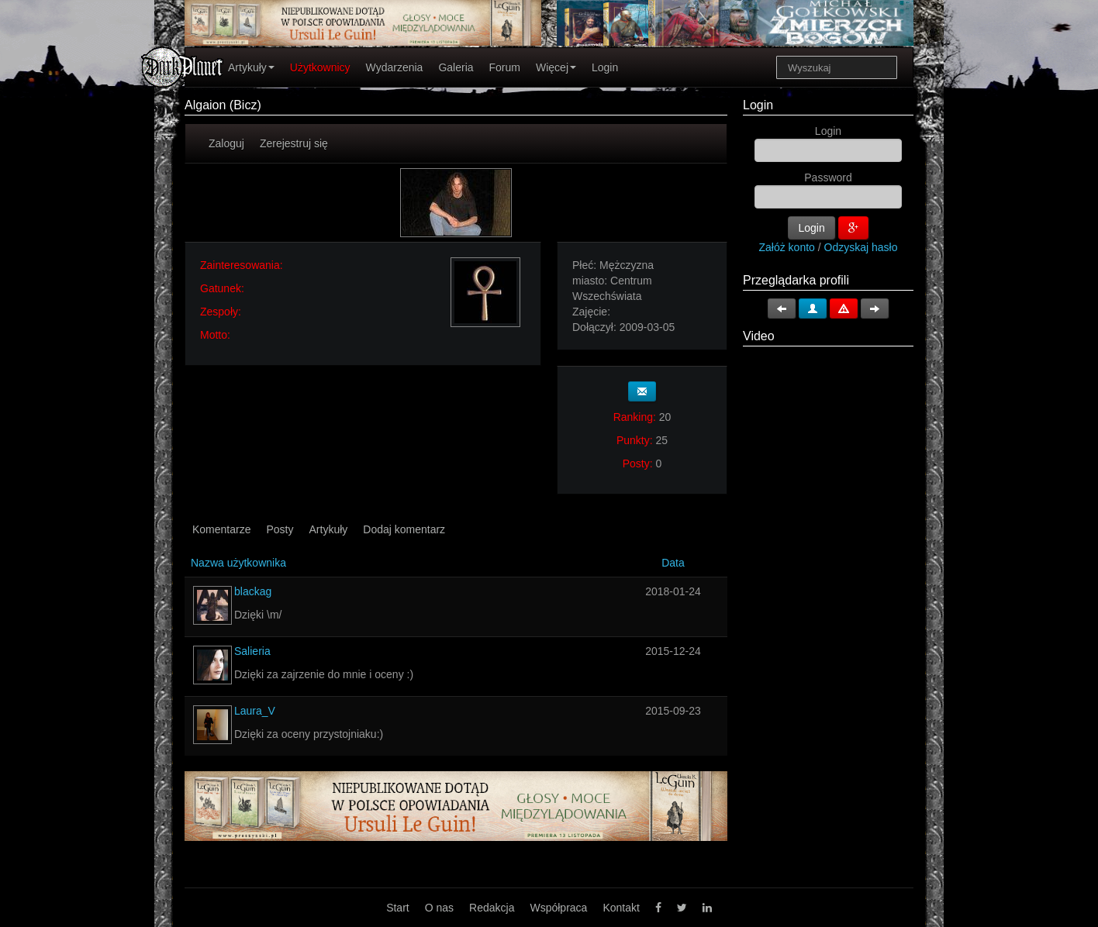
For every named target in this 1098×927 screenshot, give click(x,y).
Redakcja (491, 907)
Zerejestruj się (294, 143)
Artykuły (251, 67)
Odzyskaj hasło (861, 247)
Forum (504, 67)
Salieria (252, 651)
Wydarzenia (394, 67)
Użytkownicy (320, 67)
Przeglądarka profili (796, 280)
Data (673, 563)
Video (759, 336)
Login (605, 67)
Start (397, 907)
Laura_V (254, 711)
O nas (439, 907)
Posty (279, 529)
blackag (252, 591)
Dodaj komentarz (404, 529)
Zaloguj (226, 143)
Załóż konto (787, 247)
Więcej (556, 67)
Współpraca (558, 907)
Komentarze (221, 529)
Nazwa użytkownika (238, 563)
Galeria (455, 67)
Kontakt (621, 907)
